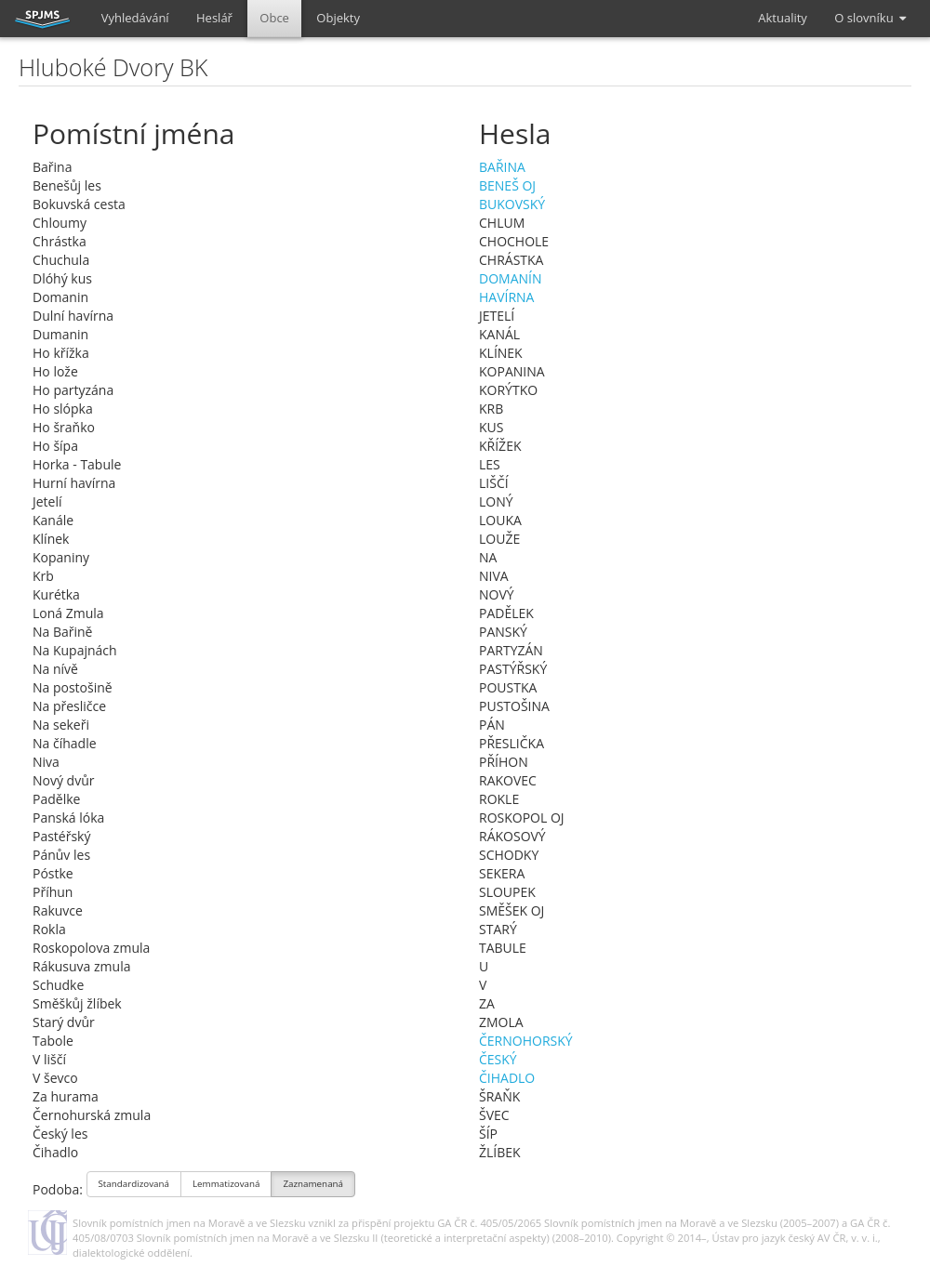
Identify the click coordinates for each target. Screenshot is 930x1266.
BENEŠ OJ (507, 185)
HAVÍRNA (506, 297)
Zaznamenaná (313, 1185)
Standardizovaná (134, 1185)
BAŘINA (502, 167)
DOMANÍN (510, 278)
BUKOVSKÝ (512, 204)
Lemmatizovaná (226, 1185)
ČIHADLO (507, 1078)
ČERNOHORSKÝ (526, 1040)
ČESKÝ (498, 1059)
